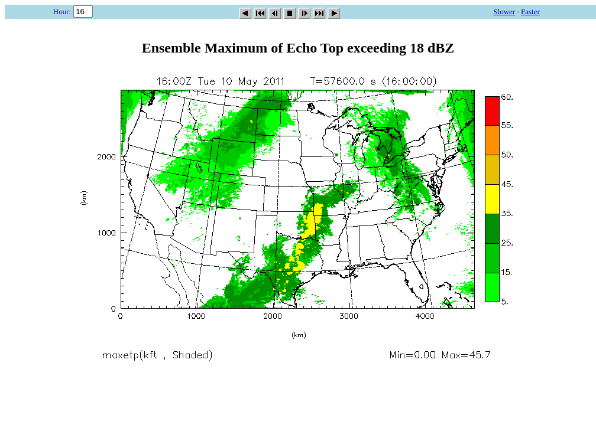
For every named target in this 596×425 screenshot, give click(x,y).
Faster (530, 11)
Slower (504, 11)
